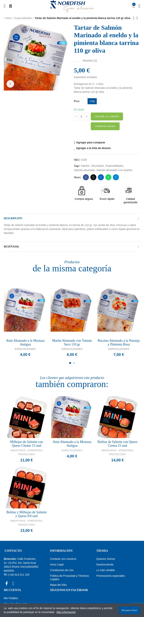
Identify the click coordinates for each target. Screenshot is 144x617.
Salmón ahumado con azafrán (114, 170)
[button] (70, 363)
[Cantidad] (81, 116)
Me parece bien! (129, 610)
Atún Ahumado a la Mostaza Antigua (25, 342)
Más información (66, 612)
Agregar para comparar (90, 142)
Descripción (13, 218)
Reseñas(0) (11, 246)
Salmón (85, 165)
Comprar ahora (105, 126)
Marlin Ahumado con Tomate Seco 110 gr (72, 342)
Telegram (116, 177)
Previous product (133, 18)
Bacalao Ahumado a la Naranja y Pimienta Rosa (119, 342)
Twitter (93, 177)
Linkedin (101, 177)
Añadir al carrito (107, 116)
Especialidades (25, 349)
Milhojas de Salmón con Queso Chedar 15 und (26, 443)
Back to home (138, 18)
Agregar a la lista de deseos (93, 148)
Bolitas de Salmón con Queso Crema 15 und (117, 443)
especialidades (114, 165)
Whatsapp (108, 177)
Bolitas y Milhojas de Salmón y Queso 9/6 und (26, 514)
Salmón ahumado (84, 170)
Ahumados (97, 165)
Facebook (86, 177)
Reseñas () (90, 60)
